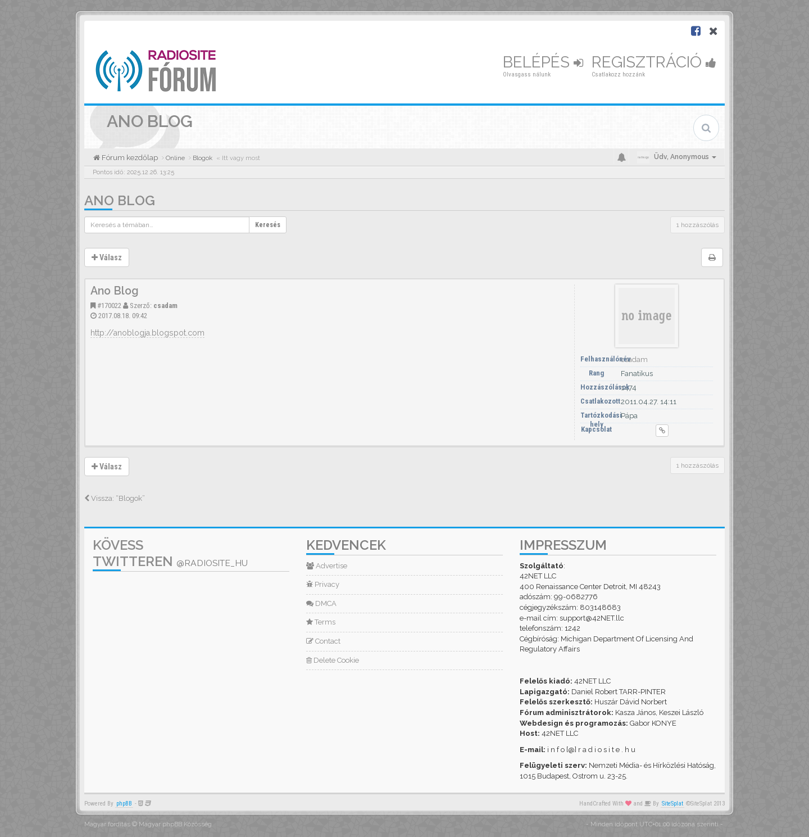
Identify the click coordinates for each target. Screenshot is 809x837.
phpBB (124, 803)
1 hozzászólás (697, 225)
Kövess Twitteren (170, 553)
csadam (165, 305)
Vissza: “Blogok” (114, 498)
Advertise (326, 566)
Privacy (322, 584)
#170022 (109, 305)
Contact (323, 641)
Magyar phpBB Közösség (175, 824)
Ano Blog (119, 200)
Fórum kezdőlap (129, 157)
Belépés (543, 62)
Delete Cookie (332, 660)
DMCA (321, 603)
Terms (320, 622)
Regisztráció (654, 62)
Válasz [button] (107, 257)
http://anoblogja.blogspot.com (147, 332)
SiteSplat (672, 803)
